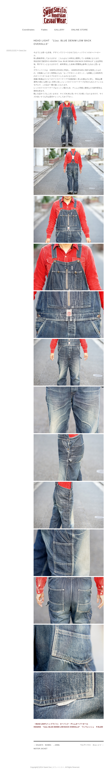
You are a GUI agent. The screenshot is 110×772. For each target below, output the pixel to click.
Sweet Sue (22, 50)
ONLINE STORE (79, 29)
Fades (44, 29)
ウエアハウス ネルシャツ (92, 745)
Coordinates (28, 29)
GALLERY (59, 29)
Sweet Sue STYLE (55, 15)
